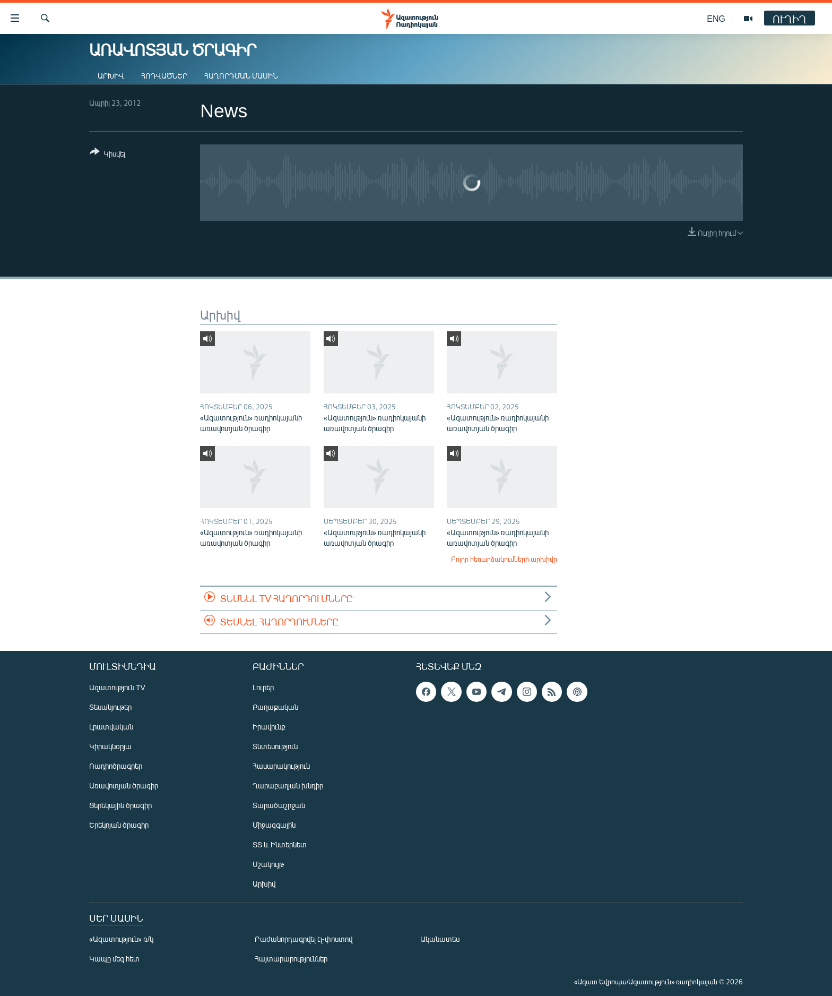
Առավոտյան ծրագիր (123, 785)
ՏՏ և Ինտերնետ (280, 844)
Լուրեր (263, 687)
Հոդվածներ (164, 75)
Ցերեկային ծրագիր (120, 805)
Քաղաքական (275, 706)
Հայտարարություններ (291, 958)
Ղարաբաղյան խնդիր (288, 785)
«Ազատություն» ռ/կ (121, 938)
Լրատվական (111, 726)
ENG (716, 18)
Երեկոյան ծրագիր (119, 824)
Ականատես (440, 938)
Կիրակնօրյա (110, 746)
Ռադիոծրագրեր (115, 765)
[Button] (107, 154)
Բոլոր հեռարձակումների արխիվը (504, 559)
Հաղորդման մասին (241, 75)
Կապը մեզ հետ (114, 958)
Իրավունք (269, 726)
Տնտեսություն (275, 746)
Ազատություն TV (117, 687)
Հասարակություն (281, 765)
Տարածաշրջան (279, 805)
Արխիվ (111, 75)
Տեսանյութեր (110, 706)
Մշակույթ (268, 864)
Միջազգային (274, 824)
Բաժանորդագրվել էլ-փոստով (303, 938)
